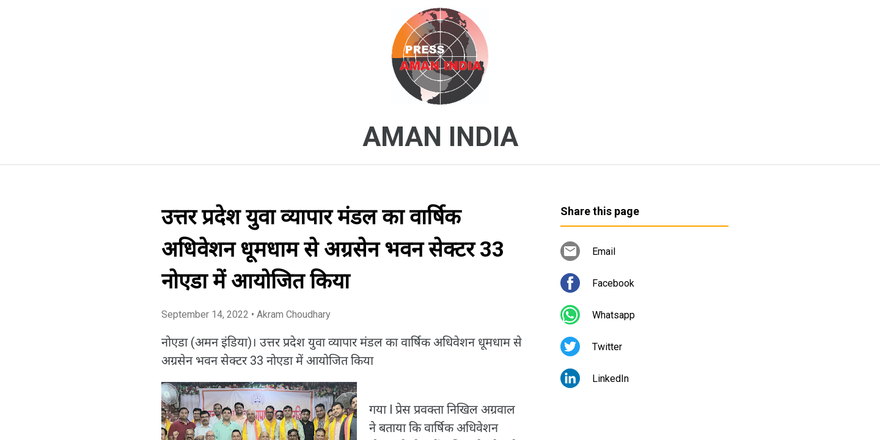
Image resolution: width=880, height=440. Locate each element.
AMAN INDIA (440, 137)
